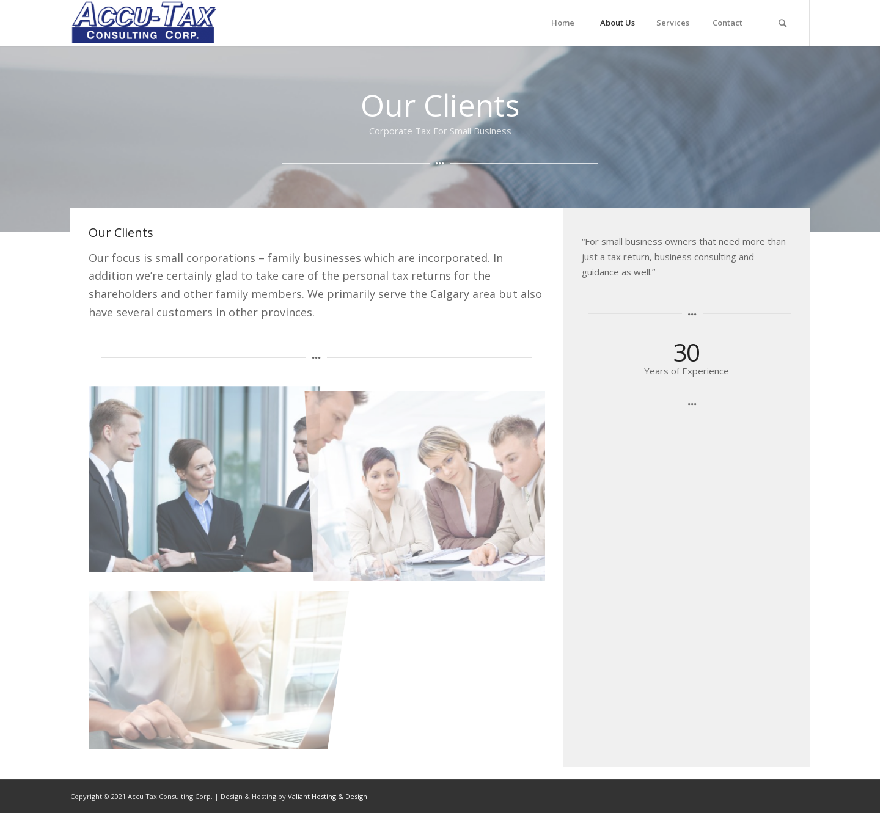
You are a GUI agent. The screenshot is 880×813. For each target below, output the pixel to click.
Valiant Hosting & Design (327, 796)
